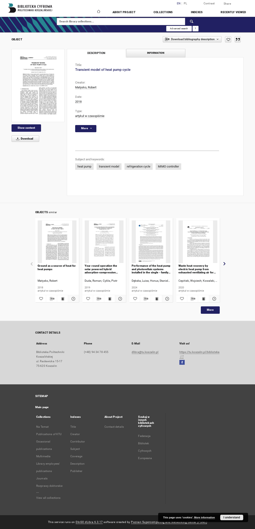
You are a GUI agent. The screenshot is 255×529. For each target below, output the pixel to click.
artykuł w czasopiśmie (89, 116)
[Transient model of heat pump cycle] (38, 85)
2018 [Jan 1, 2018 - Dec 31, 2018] (78, 101)
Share (227, 3)
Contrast (209, 3)
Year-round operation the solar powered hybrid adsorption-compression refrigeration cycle (101, 269)
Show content (26, 127)
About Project (124, 12)
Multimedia (43, 456)
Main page (42, 407)
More (210, 309)
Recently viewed (233, 12)
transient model (109, 166)
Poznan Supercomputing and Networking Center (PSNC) (169, 522)
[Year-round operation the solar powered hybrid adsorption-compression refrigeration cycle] (104, 242)
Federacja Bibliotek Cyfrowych (144, 443)
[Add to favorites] (228, 39)
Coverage (76, 456)
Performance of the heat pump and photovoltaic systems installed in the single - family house (151, 269)
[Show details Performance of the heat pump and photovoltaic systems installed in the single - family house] (166, 299)
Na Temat (42, 426)
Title (73, 426)
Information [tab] (155, 52)
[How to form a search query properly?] (196, 28)
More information (204, 517)
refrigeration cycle (138, 166)
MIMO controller (168, 166)
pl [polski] (185, 3)
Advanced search (179, 28)
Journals (41, 478)
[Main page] (98, 12)
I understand (231, 517)
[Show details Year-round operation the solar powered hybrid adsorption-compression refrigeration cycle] (119, 299)
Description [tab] (96, 53)
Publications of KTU (49, 434)
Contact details (114, 426)
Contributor (77, 441)
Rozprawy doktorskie (49, 485)
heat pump (84, 166)
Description (77, 463)
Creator (75, 434)
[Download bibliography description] (51, 299)
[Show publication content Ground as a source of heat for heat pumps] (62, 299)
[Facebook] (182, 362)
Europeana (145, 458)
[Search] (192, 21)
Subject (75, 449)
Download (24, 138)
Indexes (197, 12)
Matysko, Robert (85, 87)
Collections (163, 12)
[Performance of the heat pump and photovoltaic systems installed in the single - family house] (151, 242)
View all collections (48, 497)
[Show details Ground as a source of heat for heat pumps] (72, 299)
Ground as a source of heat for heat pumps (57, 267)
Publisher (76, 471)
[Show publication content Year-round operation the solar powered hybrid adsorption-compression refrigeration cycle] (109, 299)
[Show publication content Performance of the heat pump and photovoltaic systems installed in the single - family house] (156, 299)
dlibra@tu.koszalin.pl (145, 352)
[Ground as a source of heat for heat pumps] (57, 242)
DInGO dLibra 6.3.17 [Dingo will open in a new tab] (89, 522)
